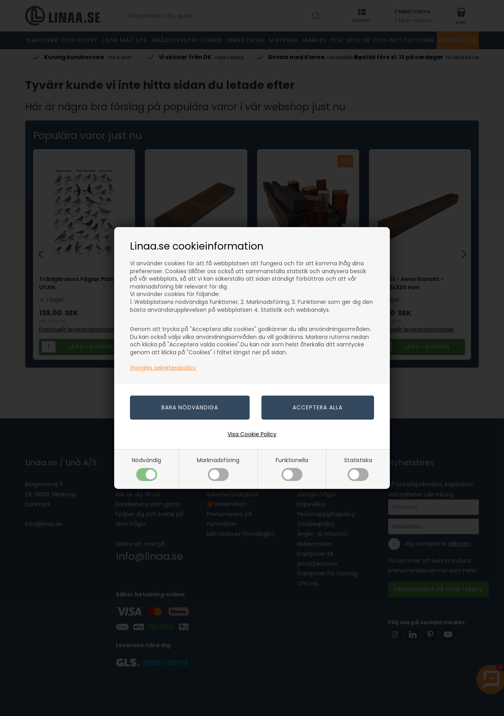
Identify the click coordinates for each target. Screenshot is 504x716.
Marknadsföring (218, 468)
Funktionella (292, 468)
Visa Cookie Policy (252, 434)
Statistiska (358, 468)
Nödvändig (146, 468)
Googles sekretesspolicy (163, 368)
